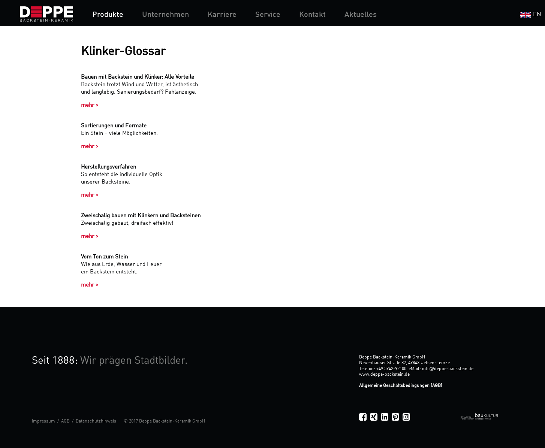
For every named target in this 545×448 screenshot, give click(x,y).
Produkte (107, 15)
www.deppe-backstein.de (384, 374)
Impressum (43, 421)
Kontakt (312, 15)
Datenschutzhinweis (96, 421)
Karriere (222, 15)
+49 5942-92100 (391, 369)
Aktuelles (360, 15)
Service (267, 15)
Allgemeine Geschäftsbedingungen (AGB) (400, 386)
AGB (65, 421)
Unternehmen (165, 15)
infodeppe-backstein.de (447, 369)
